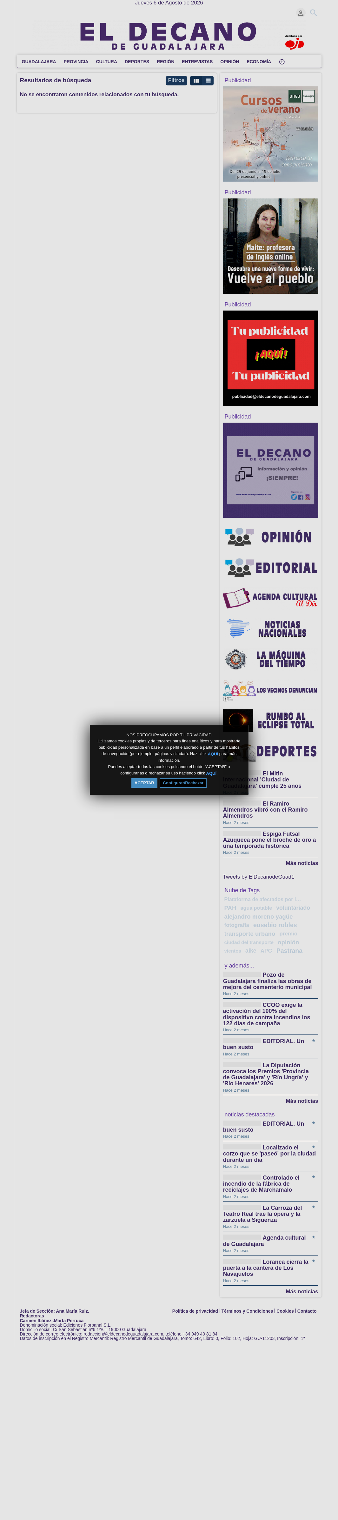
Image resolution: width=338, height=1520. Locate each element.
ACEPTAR (144, 782)
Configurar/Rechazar (183, 782)
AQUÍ (213, 754)
